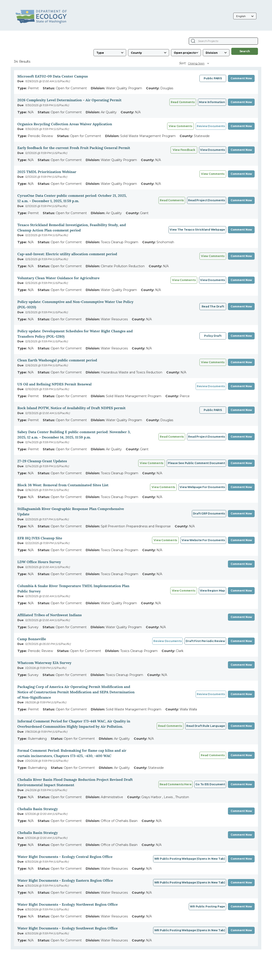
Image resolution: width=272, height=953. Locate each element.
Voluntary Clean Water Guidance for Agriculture (58, 278)
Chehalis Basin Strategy (37, 809)
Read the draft (213, 306)
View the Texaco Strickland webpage (197, 229)
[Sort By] (198, 63)
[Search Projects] (193, 41)
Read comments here (176, 784)
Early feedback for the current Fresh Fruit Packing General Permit (73, 148)
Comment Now (241, 78)
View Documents (212, 150)
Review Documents (211, 126)
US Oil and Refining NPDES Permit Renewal (54, 384)
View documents (212, 280)
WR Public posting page (207, 906)
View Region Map (212, 590)
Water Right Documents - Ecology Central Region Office (65, 856)
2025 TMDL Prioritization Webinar (46, 171)
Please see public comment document (196, 463)
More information (212, 102)
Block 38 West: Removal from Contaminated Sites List (62, 485)
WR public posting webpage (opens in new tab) (189, 858)
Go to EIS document (210, 784)
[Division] (216, 52)
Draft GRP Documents (209, 513)
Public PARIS (213, 78)
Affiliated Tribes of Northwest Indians (49, 615)
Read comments (183, 102)
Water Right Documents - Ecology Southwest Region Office (67, 928)
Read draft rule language (205, 726)
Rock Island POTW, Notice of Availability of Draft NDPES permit (71, 408)
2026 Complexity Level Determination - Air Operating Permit (69, 100)
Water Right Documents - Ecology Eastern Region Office (65, 880)
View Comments (213, 173)
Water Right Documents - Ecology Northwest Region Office (67, 904)
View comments (180, 126)
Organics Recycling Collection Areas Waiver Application (64, 124)
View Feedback (184, 150)
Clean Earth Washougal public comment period (57, 360)
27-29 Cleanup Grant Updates (42, 461)
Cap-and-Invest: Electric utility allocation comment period (67, 254)
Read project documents (206, 200)
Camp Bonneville (31, 639)
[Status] (186, 52)
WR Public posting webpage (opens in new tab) (189, 930)
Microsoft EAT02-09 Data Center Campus (52, 76)
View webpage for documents (202, 487)
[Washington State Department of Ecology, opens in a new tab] (41, 16)
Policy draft (212, 335)
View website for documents (203, 540)
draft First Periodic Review (205, 641)
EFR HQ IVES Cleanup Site (39, 538)
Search (245, 51)
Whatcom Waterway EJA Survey (44, 662)
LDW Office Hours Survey (39, 562)
